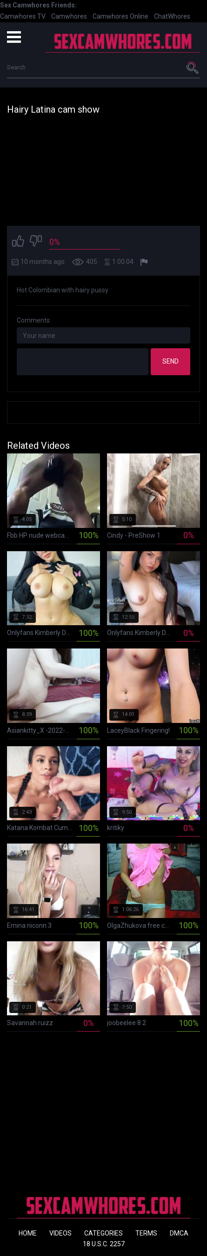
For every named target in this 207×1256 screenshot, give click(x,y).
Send (170, 361)
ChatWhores (172, 16)
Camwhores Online (120, 16)
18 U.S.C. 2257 (104, 1244)
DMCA (179, 1233)
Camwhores (69, 16)
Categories (103, 1233)
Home (28, 1233)
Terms (146, 1233)
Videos (60, 1233)
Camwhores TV (23, 16)
